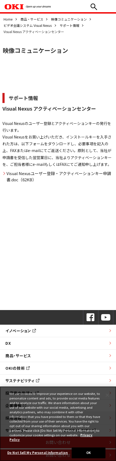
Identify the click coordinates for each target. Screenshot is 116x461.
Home (8, 19)
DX (8, 343)
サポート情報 (69, 25)
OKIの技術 (17, 368)
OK (88, 452)
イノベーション (20, 330)
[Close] (107, 395)
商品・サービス (32, 19)
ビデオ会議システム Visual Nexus (28, 25)
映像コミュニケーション (69, 19)
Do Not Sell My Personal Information (37, 452)
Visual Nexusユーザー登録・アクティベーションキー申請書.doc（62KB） (58, 176)
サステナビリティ (22, 380)
